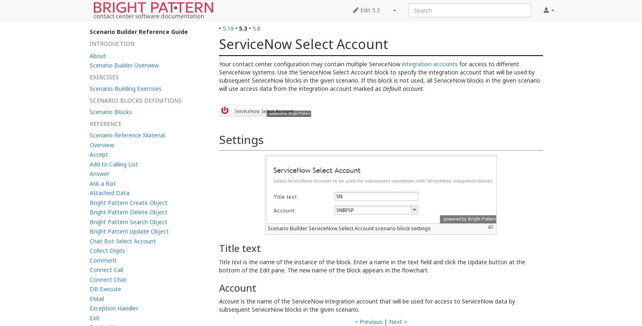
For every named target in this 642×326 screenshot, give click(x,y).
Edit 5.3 (366, 10)
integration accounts (430, 64)
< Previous (368, 322)
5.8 (256, 28)
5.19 (228, 28)
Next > (398, 322)
